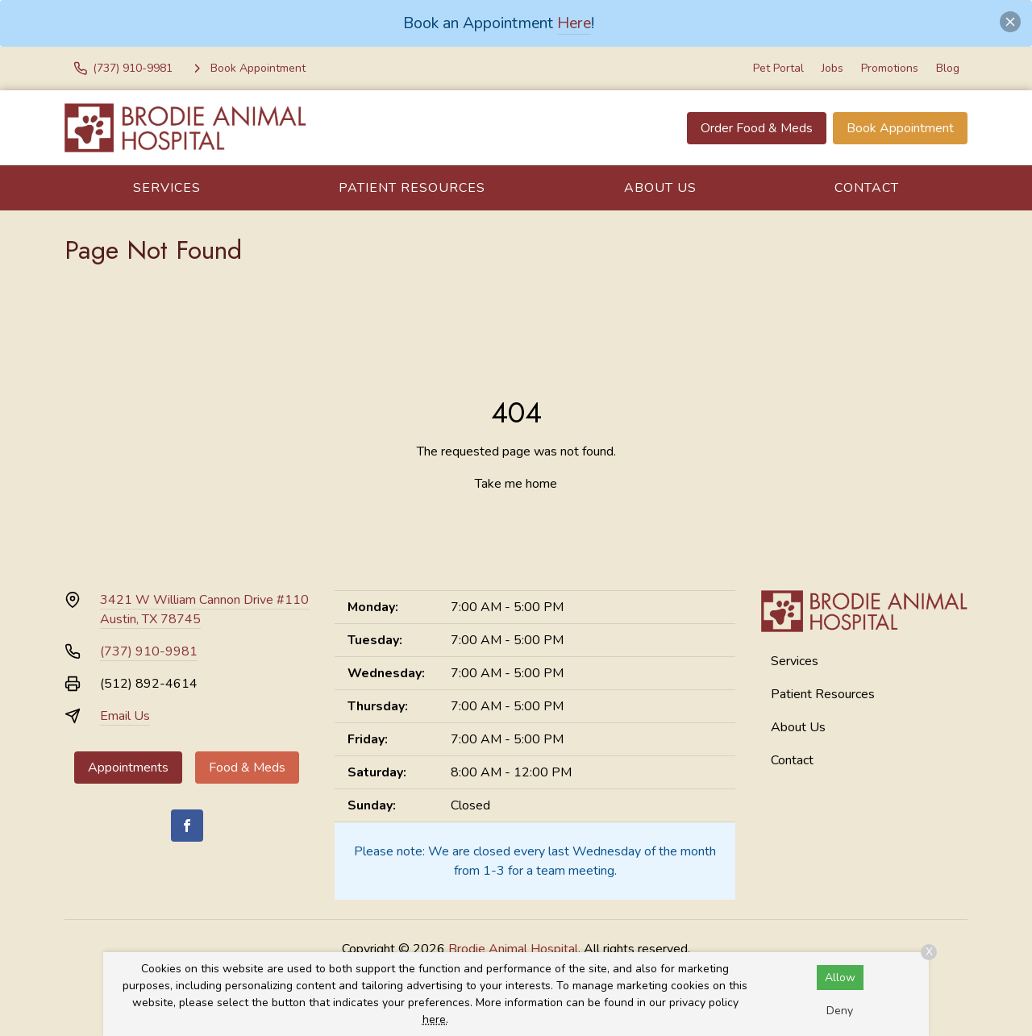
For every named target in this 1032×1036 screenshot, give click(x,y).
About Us (660, 188)
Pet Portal (778, 68)
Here (574, 23)
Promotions (889, 68)
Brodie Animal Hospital (513, 949)
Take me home (516, 484)
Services (167, 188)
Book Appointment (900, 128)
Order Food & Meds (757, 128)
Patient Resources (412, 188)
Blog (947, 68)
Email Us (125, 716)
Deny (839, 1010)
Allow (840, 977)
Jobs (832, 68)
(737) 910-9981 (149, 651)
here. (435, 1019)
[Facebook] (187, 825)
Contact (866, 188)
